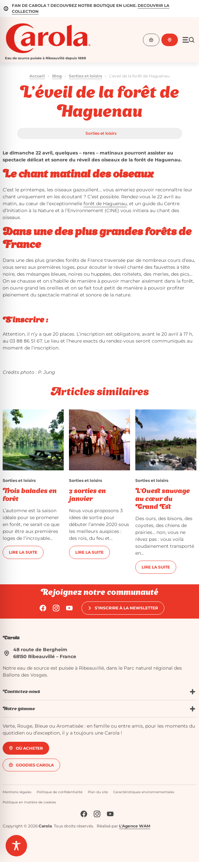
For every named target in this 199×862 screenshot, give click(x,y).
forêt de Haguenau (105, 204)
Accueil (37, 75)
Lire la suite (23, 552)
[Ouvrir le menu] (188, 40)
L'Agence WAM (134, 825)
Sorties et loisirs (85, 75)
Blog (57, 75)
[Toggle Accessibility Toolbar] (16, 845)
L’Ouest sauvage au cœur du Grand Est (162, 499)
